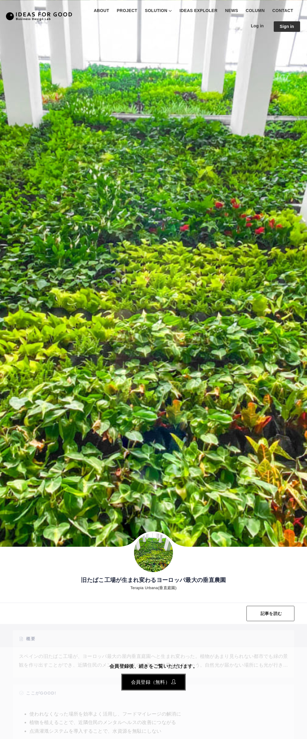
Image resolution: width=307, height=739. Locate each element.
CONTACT (282, 10)
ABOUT (101, 10)
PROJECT (127, 10)
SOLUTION (156, 10)
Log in (257, 25)
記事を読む (271, 613)
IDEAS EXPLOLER (199, 10)
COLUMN (255, 10)
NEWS (231, 10)
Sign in (287, 26)
